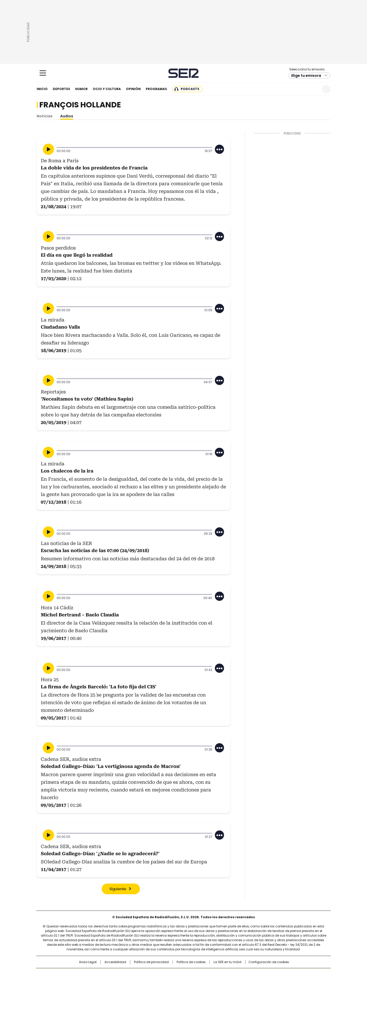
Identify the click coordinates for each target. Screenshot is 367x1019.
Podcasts (190, 89)
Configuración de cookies (268, 962)
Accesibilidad (115, 962)
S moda (215, 989)
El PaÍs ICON (193, 989)
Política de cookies (191, 962)
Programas (156, 89)
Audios (66, 116)
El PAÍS (123, 974)
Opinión (133, 89)
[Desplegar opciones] (219, 149)
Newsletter (313, 89)
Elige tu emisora (306, 75)
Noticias (45, 116)
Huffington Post (131, 982)
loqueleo (237, 989)
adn (256, 974)
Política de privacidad (151, 962)
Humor (81, 89)
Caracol (275, 974)
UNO (158, 982)
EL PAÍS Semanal (230, 982)
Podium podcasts (171, 989)
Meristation (262, 989)
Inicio (42, 89)
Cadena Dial (212, 982)
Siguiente (117, 889)
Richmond (121, 989)
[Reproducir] (48, 149)
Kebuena (273, 982)
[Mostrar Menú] (43, 73)
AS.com (240, 974)
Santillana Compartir (198, 974)
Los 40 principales (145, 974)
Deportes (61, 89)
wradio (173, 982)
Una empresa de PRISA (80, 979)
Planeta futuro (252, 982)
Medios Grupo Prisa (80, 992)
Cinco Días (193, 982)
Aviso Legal (88, 962)
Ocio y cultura (107, 89)
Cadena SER (183, 73)
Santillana (169, 974)
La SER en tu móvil (227, 962)
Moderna (147, 989)
